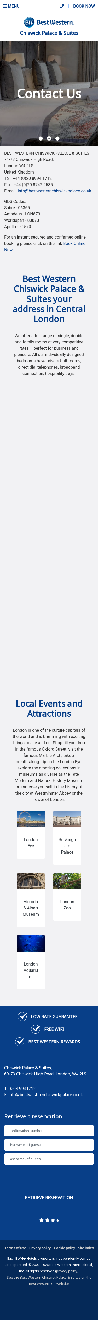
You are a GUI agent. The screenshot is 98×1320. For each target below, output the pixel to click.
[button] (41, 139)
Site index (86, 1248)
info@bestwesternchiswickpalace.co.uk (54, 190)
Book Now (84, 6)
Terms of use (15, 1248)
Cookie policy (64, 1248)
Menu (11, 6)
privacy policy (66, 1271)
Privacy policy (40, 1248)
